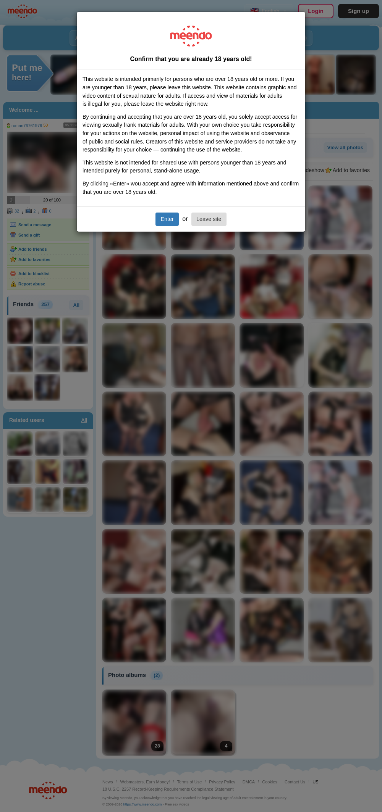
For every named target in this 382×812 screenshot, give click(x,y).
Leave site (209, 219)
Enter (166, 219)
